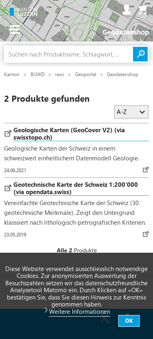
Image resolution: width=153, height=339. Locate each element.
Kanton (12, 74)
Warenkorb (143, 9)
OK (129, 320)
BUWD (38, 74)
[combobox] (68, 54)
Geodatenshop (122, 74)
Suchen (140, 54)
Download (147, 169)
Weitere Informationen (79, 311)
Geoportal (86, 74)
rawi (60, 74)
